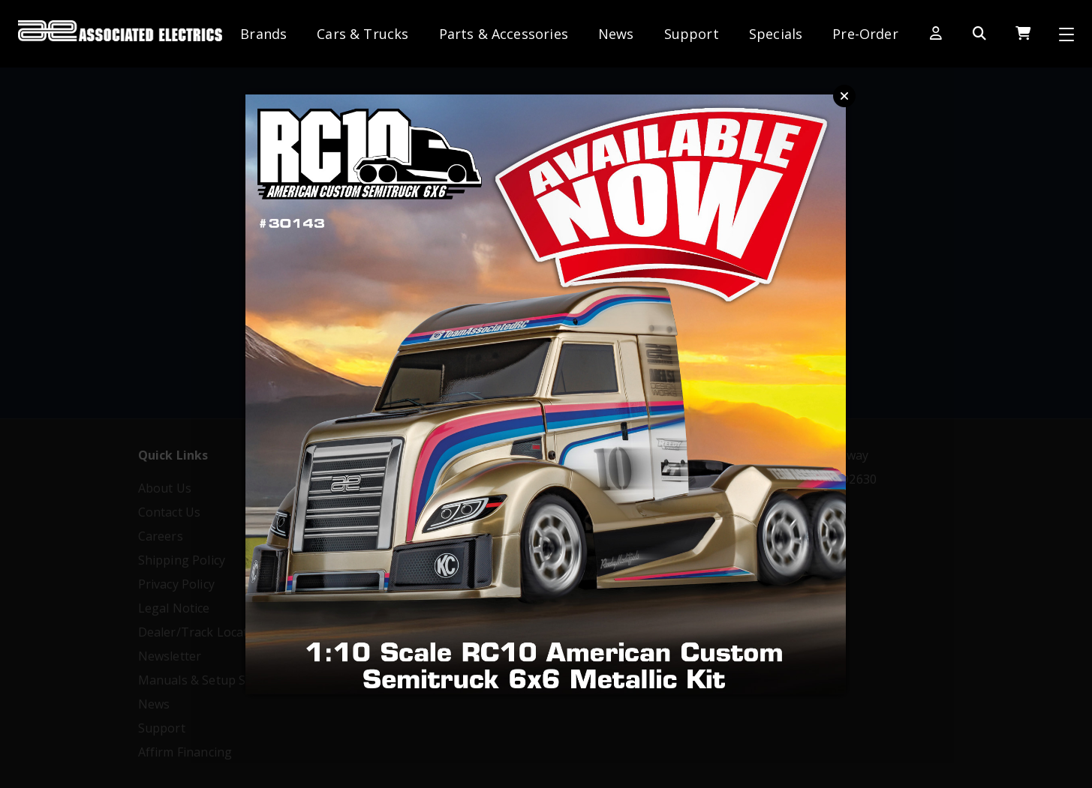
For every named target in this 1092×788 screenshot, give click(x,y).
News (616, 34)
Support (691, 34)
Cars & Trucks (362, 34)
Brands (263, 34)
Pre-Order (865, 34)
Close (844, 96)
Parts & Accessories (503, 34)
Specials (775, 34)
